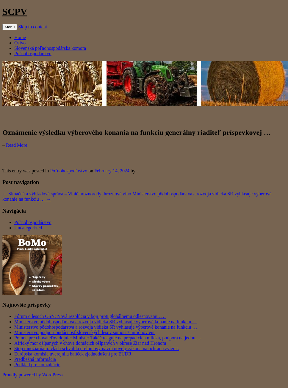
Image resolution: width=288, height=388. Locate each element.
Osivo (20, 42)
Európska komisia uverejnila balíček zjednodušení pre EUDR (73, 353)
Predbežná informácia (35, 359)
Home (20, 37)
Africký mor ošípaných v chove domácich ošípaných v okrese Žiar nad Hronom (90, 343)
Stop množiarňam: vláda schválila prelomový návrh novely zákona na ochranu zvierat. (96, 348)
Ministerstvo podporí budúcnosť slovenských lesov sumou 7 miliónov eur (84, 332)
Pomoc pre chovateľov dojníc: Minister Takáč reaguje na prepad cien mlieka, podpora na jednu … (107, 337)
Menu (10, 27)
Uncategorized (28, 227)
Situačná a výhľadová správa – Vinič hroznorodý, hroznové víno (66, 193)
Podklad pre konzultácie (37, 364)
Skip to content (32, 26)
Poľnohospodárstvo (32, 53)
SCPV (14, 11)
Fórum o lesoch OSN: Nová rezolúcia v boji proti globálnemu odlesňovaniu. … (90, 316)
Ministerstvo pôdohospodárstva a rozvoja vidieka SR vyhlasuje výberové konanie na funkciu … (105, 321)
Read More (16, 145)
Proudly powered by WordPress (32, 374)
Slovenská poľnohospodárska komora (50, 48)
